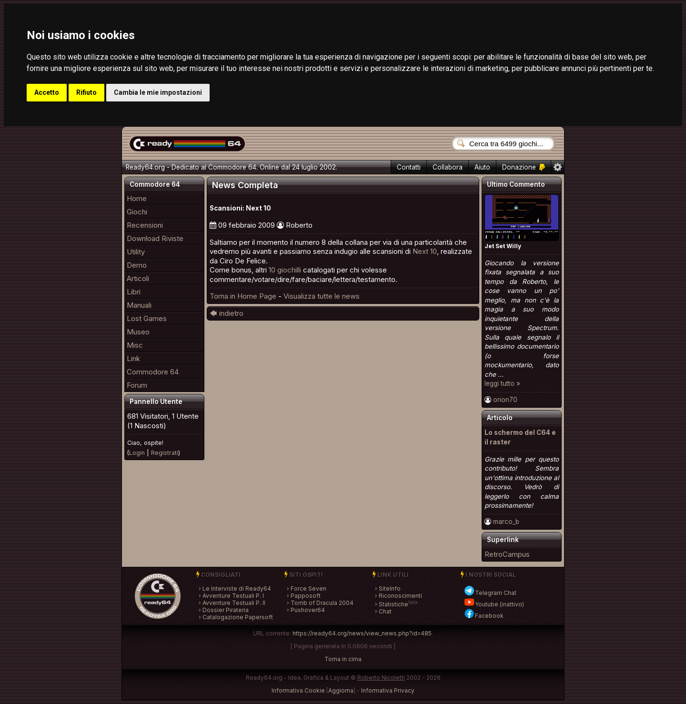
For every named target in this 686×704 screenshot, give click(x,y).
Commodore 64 (153, 371)
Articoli (138, 278)
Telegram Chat (490, 592)
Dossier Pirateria (225, 609)
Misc (135, 345)
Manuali (139, 305)
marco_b (506, 521)
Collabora (448, 167)
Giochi (137, 211)
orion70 (505, 399)
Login (137, 452)
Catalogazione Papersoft (237, 617)
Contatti (409, 167)
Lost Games (147, 318)
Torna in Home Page (243, 296)
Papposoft (306, 595)
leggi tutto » (502, 383)
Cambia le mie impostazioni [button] (158, 92)
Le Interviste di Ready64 (236, 588)
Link (133, 358)
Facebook (484, 615)
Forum (137, 385)
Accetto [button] (46, 92)
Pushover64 (308, 609)
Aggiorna (340, 690)
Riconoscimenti (400, 595)
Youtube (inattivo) (494, 604)
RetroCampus (507, 554)
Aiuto (482, 167)
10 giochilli (285, 269)
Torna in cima (343, 659)
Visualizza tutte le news (321, 296)
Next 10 (425, 251)
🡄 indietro (226, 313)
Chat (385, 611)
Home (137, 198)
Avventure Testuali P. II (233, 602)
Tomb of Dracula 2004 (322, 602)
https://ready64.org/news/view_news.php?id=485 (362, 633)
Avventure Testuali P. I (233, 595)
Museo (138, 331)
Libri (134, 291)
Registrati (164, 452)
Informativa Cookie (298, 690)
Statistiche (393, 604)
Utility (136, 251)
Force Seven (308, 588)
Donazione (523, 167)
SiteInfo (390, 588)
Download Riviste (155, 238)
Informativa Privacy (387, 690)
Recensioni (145, 225)
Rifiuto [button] (86, 92)
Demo (137, 265)
